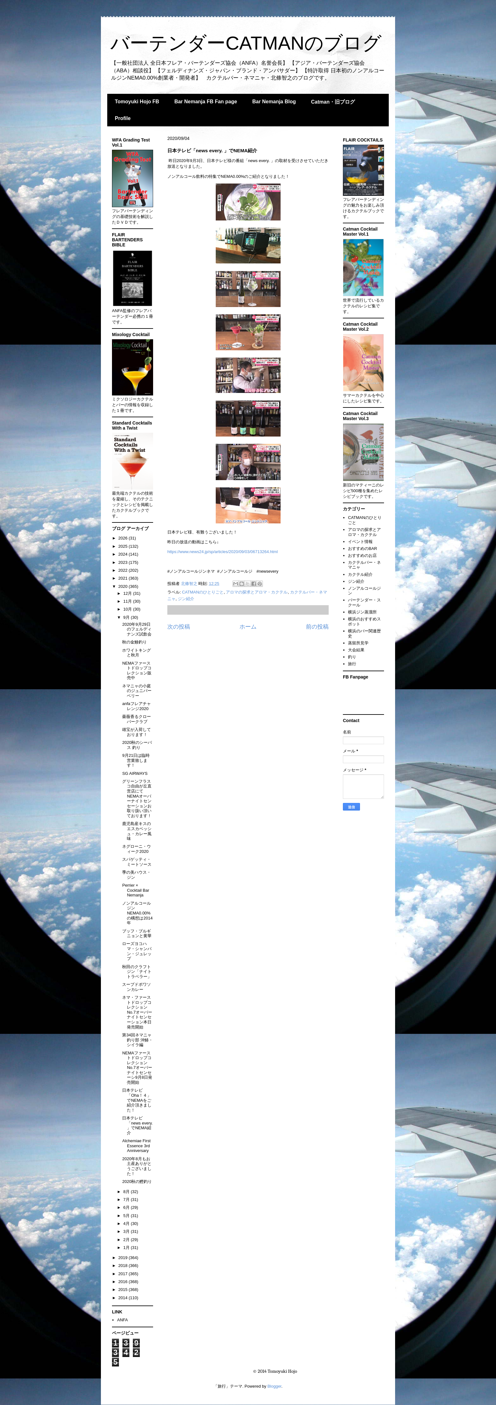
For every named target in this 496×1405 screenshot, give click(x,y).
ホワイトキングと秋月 (136, 653)
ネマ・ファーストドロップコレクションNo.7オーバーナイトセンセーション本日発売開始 (137, 1012)
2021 (123, 578)
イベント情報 (360, 541)
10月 (128, 609)
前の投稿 (317, 627)
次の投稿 (178, 627)
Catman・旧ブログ (333, 102)
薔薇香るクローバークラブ (136, 719)
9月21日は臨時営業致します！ (136, 760)
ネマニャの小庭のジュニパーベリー (137, 691)
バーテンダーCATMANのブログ (245, 43)
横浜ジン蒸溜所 (362, 612)
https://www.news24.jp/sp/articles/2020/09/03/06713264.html (222, 551)
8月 (127, 1191)
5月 (127, 1215)
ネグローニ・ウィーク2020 (136, 849)
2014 (123, 1297)
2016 (123, 1281)
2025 (123, 546)
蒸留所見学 (358, 643)
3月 (127, 1231)
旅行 (352, 663)
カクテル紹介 (360, 574)
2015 (123, 1289)
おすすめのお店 (362, 555)
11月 (128, 601)
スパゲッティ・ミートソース (137, 862)
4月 (127, 1223)
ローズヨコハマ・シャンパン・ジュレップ (137, 951)
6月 (127, 1207)
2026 (123, 538)
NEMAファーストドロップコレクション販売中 (137, 670)
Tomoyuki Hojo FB (137, 101)
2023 (123, 562)
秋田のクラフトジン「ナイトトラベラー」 (137, 971)
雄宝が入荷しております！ (136, 732)
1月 (127, 1247)
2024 (123, 554)
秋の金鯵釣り (134, 642)
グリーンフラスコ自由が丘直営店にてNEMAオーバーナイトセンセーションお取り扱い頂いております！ (137, 798)
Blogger (274, 1386)
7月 (127, 1199)
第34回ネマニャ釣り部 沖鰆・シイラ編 (137, 1040)
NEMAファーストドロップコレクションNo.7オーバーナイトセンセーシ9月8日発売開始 (137, 1068)
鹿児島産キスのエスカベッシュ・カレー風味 (137, 831)
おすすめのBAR (362, 548)
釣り (352, 656)
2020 (123, 586)
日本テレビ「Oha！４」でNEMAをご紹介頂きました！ (137, 1100)
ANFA (122, 1320)
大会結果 (356, 650)
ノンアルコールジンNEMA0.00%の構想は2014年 (137, 913)
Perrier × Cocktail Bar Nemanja (135, 890)
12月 (128, 593)
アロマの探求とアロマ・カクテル (257, 592)
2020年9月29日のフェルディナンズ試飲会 (137, 629)
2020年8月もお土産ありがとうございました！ (137, 1166)
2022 (123, 570)
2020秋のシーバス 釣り (137, 745)
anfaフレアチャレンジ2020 (136, 706)
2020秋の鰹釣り (137, 1181)
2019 (123, 1257)
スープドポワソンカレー (136, 987)
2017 (123, 1273)
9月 (127, 617)
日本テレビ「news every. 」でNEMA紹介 (137, 1125)
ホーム (248, 627)
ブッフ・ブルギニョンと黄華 (137, 933)
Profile (123, 118)
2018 (123, 1265)
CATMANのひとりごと (203, 592)
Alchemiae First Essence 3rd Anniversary (136, 1145)
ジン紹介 (186, 598)
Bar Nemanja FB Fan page (205, 101)
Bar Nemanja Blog (274, 101)
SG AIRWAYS (134, 773)
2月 (127, 1239)
